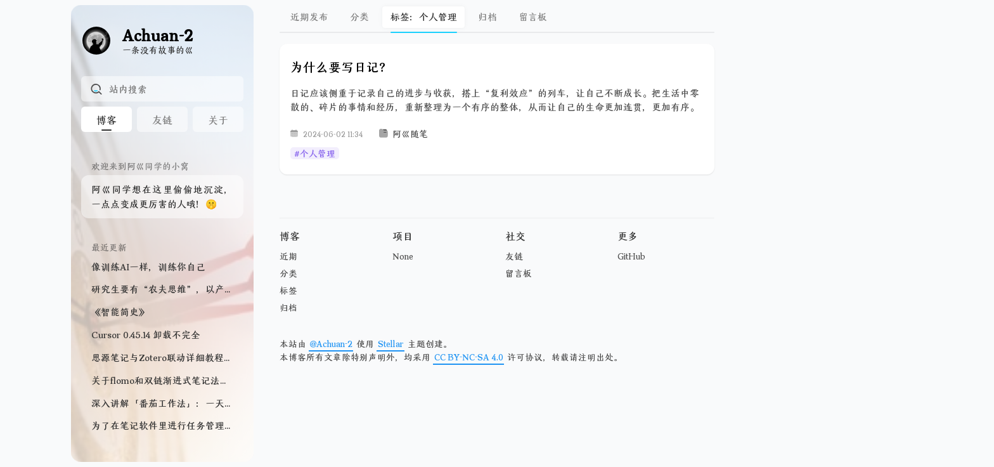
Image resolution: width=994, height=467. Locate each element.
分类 (359, 16)
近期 (288, 256)
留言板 (533, 16)
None (402, 256)
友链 (514, 256)
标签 (288, 290)
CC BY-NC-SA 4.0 (468, 357)
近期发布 (309, 16)
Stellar (391, 344)
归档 (487, 16)
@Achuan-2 (331, 344)
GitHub (631, 256)
